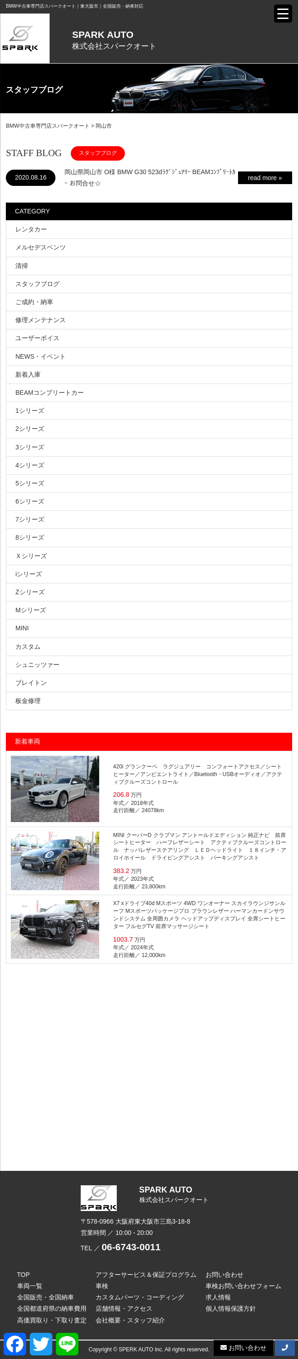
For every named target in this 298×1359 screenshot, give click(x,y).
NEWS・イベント (40, 356)
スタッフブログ (37, 283)
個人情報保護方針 (231, 1308)
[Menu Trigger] (283, 14)
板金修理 (28, 700)
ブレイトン (31, 682)
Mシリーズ (30, 610)
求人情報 (218, 1297)
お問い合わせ (224, 1274)
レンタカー (31, 229)
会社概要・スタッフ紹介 (130, 1320)
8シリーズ (29, 537)
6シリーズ (29, 501)
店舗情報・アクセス (124, 1308)
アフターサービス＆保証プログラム (146, 1274)
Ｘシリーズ (31, 555)
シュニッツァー (37, 664)
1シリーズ (29, 410)
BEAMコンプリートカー (49, 392)
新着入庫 (28, 374)
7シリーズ (29, 519)
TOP (23, 1274)
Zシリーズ (30, 592)
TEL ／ (121, 1248)
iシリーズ (28, 574)
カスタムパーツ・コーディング (140, 1297)
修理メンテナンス (40, 320)
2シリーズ (29, 428)
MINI (22, 628)
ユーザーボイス (37, 338)
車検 (102, 1286)
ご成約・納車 (34, 301)
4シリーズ (29, 465)
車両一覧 (29, 1286)
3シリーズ (29, 447)
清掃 (21, 265)
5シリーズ (29, 483)
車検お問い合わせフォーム (243, 1286)
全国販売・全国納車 (45, 1297)
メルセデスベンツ (40, 247)
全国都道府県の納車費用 (52, 1308)
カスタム (28, 646)
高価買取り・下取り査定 (52, 1320)
